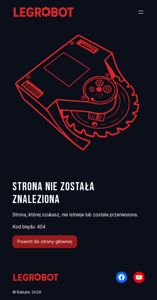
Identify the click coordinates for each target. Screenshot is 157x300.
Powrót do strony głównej (44, 241)
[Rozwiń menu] (141, 12)
